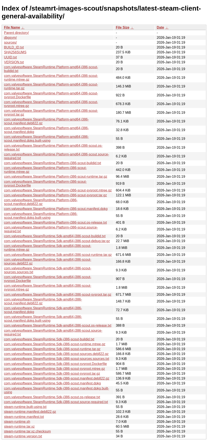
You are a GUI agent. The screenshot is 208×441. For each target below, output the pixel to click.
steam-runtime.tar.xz (19, 426)
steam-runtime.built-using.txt (25, 407)
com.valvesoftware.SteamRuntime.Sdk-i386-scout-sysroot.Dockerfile (55, 364)
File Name (12, 27)
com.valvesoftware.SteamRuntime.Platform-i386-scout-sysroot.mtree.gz (58, 190)
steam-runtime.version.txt (23, 436)
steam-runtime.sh (17, 421)
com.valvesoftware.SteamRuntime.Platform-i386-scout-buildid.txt (52, 163)
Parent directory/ (16, 33)
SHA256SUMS (15, 52)
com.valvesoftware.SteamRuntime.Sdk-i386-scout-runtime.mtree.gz (54, 344)
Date (160, 27)
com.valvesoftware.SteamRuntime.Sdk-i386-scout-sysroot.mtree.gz (54, 368)
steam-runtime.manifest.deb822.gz (30, 411)
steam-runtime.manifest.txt (24, 417)
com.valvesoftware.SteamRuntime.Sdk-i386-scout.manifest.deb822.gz (56, 378)
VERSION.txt (14, 62)
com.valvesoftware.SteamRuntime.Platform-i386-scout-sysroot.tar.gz (55, 195)
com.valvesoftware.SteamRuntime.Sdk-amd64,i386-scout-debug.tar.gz (57, 241)
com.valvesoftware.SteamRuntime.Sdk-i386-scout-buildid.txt (49, 339)
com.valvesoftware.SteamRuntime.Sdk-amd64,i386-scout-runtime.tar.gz (58, 255)
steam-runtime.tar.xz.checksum (27, 431)
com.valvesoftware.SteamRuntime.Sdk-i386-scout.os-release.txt (52, 397)
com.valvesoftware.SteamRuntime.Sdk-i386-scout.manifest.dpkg (52, 383)
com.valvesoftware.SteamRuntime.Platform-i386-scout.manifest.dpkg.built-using (41, 215)
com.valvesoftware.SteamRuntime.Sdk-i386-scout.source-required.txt (56, 402)
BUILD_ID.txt (14, 47)
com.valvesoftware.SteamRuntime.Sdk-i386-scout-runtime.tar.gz (52, 349)
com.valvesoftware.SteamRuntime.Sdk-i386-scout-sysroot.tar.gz (52, 373)
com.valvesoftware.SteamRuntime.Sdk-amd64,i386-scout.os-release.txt (57, 325)
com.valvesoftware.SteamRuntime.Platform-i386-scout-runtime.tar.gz (55, 176)
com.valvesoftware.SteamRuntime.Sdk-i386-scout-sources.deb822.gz (56, 354)
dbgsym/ (10, 37)
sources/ (10, 42)
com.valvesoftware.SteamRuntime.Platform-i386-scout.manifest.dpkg (56, 209)
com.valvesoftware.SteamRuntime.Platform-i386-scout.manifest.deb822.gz (41, 202)
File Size (122, 27)
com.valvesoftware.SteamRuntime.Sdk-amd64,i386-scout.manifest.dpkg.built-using (43, 318)
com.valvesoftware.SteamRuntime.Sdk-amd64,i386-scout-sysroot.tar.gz (57, 294)
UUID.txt (10, 57)
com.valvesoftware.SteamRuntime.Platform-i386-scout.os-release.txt (55, 222)
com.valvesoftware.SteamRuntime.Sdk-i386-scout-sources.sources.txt (56, 359)
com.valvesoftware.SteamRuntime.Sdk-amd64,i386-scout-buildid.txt (54, 236)
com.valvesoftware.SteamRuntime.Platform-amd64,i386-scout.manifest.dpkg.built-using (46, 138)
